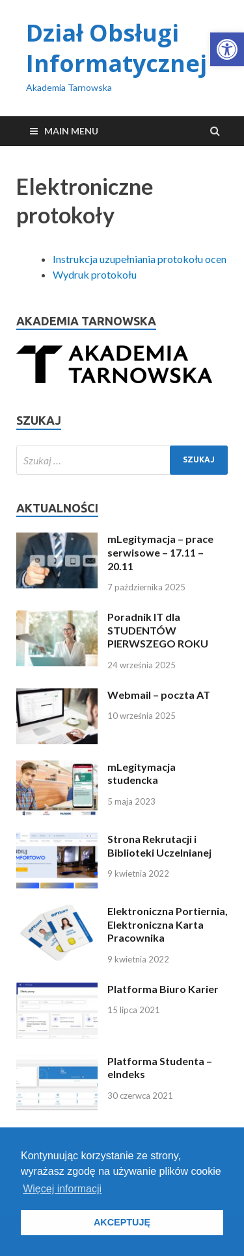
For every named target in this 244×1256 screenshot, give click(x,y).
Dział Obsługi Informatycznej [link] (116, 48)
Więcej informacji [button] (62, 1188)
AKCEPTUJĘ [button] (122, 1222)
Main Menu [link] (71, 130)
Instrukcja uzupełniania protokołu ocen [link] (139, 259)
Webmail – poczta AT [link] (158, 694)
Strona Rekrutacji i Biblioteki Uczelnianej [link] (159, 846)
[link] (227, 49)
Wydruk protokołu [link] (95, 274)
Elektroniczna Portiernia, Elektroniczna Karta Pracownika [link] (167, 924)
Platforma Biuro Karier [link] (163, 989)
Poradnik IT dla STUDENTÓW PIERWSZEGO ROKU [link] (157, 630)
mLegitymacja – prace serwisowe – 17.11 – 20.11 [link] (160, 552)
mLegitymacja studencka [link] (141, 773)
